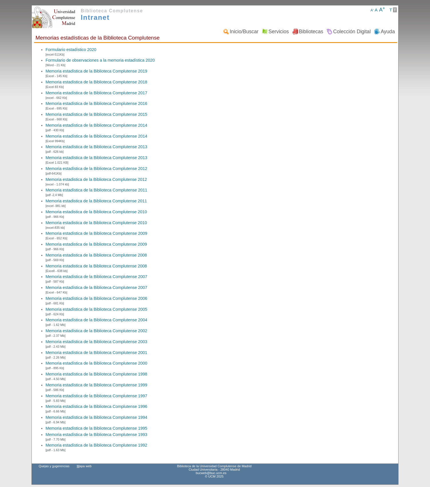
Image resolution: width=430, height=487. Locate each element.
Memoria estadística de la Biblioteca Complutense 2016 (96, 103)
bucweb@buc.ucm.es (211, 473)
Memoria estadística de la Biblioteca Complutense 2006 (96, 298)
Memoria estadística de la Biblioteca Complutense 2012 (96, 168)
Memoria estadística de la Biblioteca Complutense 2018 (96, 82)
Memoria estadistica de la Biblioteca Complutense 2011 (96, 201)
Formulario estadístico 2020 (71, 49)
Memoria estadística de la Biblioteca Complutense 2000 (96, 363)
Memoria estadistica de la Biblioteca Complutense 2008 (96, 255)
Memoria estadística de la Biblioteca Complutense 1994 (96, 417)
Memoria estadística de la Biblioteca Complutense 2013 (96, 146)
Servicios (279, 31)
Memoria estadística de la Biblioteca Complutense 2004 (96, 320)
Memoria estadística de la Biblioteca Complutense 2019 (96, 71)
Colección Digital (352, 31)
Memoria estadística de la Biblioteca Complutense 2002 (96, 330)
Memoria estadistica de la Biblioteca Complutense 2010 (96, 212)
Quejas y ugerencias (54, 466)
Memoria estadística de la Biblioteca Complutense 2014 (96, 125)
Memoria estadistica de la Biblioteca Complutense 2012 (96, 179)
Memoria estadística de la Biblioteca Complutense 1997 (96, 396)
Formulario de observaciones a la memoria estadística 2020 (100, 60)
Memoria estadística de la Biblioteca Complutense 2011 (96, 190)
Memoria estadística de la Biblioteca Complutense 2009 (96, 233)
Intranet (95, 17)
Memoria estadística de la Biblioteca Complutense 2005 (96, 309)
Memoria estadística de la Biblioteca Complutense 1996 (96, 406)
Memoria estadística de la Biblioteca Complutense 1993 (96, 434)
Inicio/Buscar (244, 31)
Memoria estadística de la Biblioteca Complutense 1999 (96, 385)
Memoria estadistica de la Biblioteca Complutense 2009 (96, 244)
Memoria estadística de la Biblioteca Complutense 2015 (96, 114)
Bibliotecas (311, 31)
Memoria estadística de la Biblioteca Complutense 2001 (96, 352)
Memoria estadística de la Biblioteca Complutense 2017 (96, 93)
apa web (84, 466)
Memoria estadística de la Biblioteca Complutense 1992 (96, 445)
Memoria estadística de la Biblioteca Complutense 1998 (96, 374)
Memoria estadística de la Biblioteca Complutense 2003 (96, 341)
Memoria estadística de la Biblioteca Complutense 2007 (96, 276)
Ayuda (388, 31)
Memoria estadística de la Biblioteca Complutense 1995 (96, 428)
